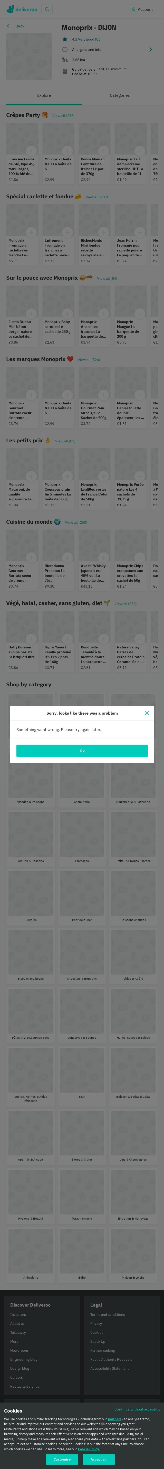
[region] (82, 1436)
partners (114, 1419)
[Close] (147, 713)
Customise (62, 1459)
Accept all (99, 1459)
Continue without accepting (137, 1409)
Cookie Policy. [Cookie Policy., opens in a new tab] (89, 1449)
